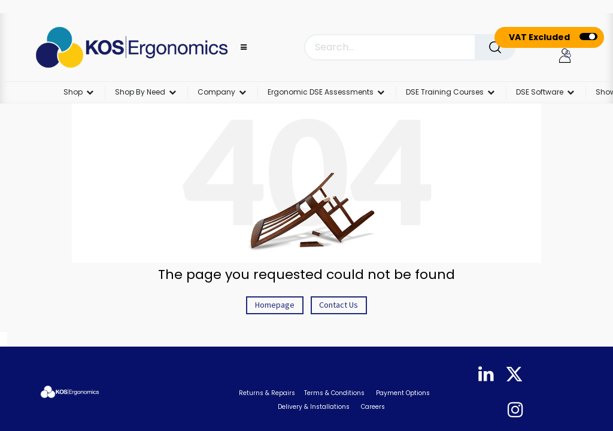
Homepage (275, 304)
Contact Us (338, 304)
